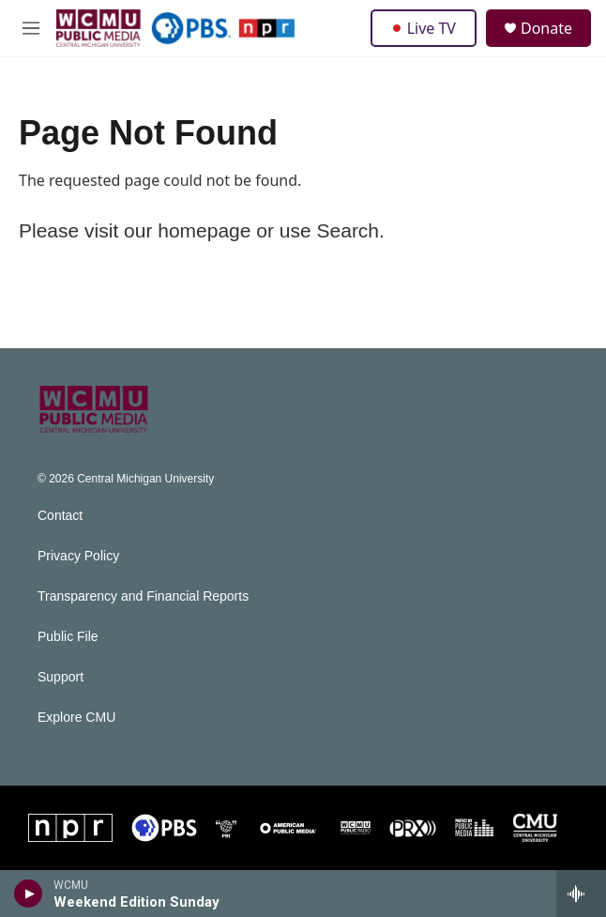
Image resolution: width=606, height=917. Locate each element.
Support (60, 677)
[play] (28, 893)
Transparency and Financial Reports (143, 596)
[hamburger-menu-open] (31, 28)
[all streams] (581, 893)
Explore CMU (76, 718)
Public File (68, 637)
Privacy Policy (78, 556)
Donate (546, 28)
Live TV (423, 28)
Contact (60, 516)
